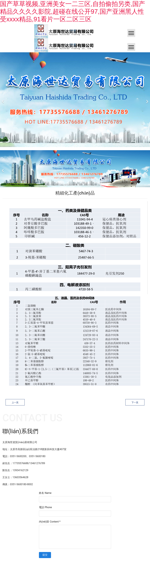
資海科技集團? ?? (82, 563)
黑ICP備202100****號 (102, 563)
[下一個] (147, 99)
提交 (45, 554)
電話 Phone (45, 507)
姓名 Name (45, 492)
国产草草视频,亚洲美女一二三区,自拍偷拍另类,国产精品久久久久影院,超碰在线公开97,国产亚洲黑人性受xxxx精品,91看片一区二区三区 (72, 11)
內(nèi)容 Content (49, 521)
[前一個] (3, 99)
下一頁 (135, 402)
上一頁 (15, 402)
